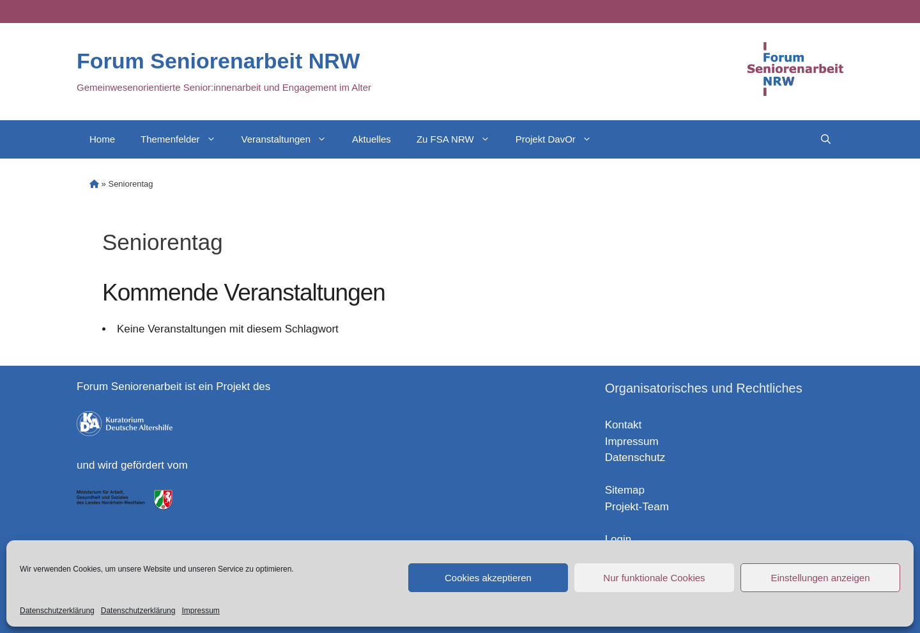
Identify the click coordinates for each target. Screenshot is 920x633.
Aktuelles (371, 139)
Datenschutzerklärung (57, 610)
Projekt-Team (637, 507)
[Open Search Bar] (825, 139)
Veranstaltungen (290, 139)
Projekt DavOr (560, 139)
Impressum (200, 610)
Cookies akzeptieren (488, 577)
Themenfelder (185, 139)
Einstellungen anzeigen (820, 577)
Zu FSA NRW (460, 139)
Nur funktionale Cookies (654, 577)
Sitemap (625, 490)
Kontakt (623, 425)
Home (102, 139)
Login (618, 539)
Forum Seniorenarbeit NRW (218, 61)
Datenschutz (635, 457)
